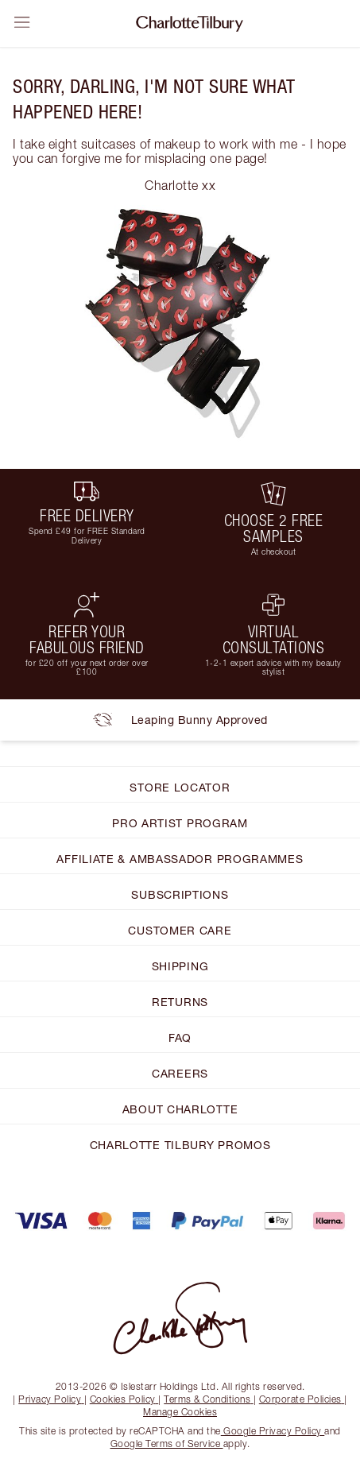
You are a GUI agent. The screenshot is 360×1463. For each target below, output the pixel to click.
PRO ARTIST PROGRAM (180, 823)
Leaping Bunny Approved (180, 720)
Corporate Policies (302, 1399)
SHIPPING (180, 966)
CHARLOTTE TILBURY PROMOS (180, 1144)
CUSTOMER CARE (179, 930)
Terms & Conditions (209, 1399)
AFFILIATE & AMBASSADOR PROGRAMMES (179, 858)
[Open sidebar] (22, 22)
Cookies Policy (124, 1399)
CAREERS (180, 1073)
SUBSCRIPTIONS (179, 894)
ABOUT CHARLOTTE (180, 1109)
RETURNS (180, 1001)
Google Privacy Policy (273, 1431)
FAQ (180, 1037)
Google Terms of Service (166, 1443)
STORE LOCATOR (180, 787)
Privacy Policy (51, 1399)
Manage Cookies (180, 1412)
